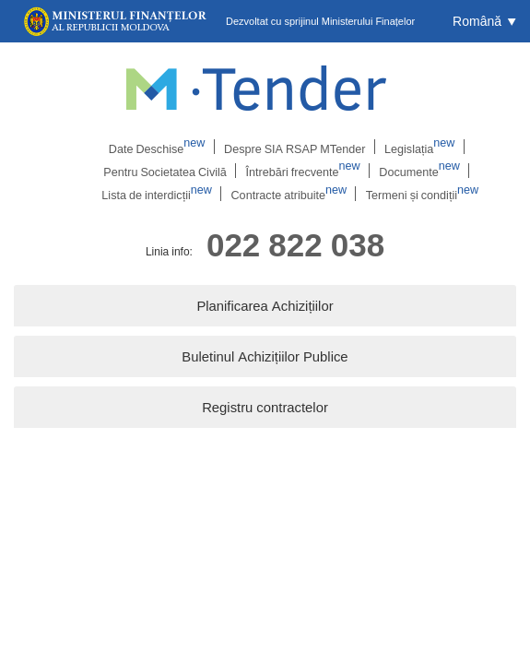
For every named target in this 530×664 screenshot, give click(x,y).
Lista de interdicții (161, 194)
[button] (484, 21)
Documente (412, 170)
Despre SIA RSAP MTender (293, 146)
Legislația (413, 146)
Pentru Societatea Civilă (168, 170)
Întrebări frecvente (300, 170)
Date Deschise (160, 146)
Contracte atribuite (289, 194)
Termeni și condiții (417, 194)
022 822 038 (295, 245)
